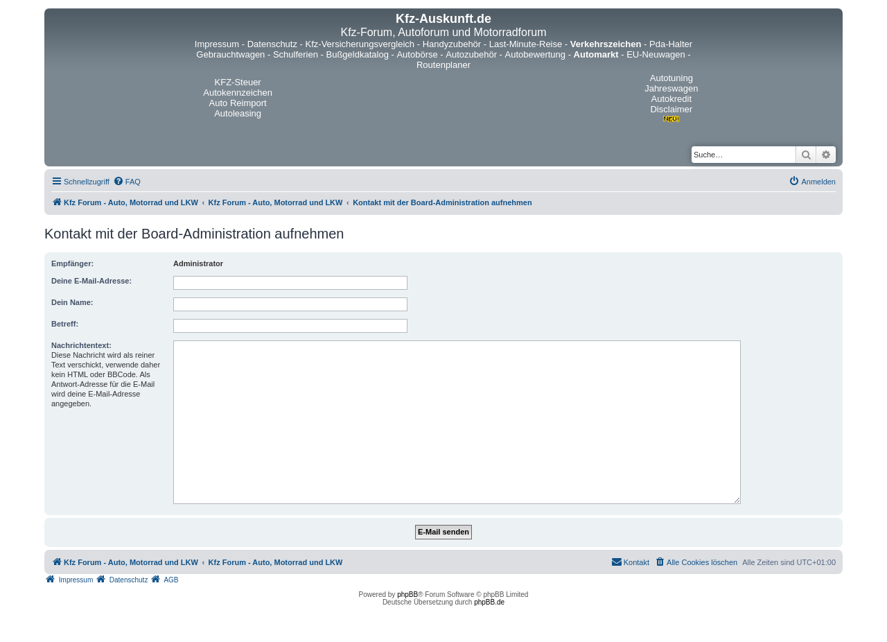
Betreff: (64, 324)
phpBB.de (489, 602)
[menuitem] (127, 181)
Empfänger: (72, 263)
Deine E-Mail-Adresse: (91, 281)
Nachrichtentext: (81, 345)
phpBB (407, 594)
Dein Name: (72, 302)
